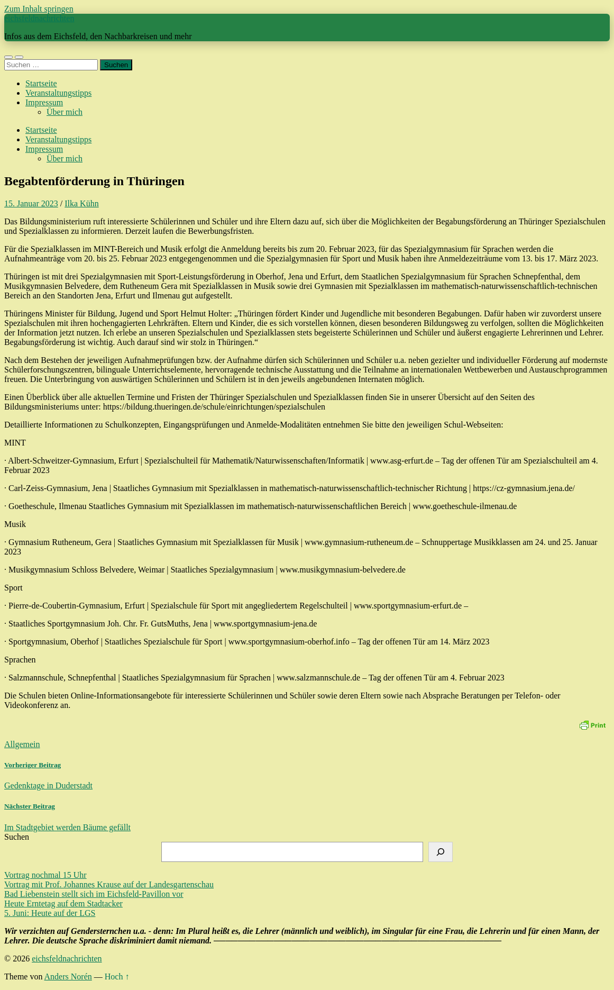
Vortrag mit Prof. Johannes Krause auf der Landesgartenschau (109, 884)
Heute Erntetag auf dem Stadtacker (63, 903)
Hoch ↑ (117, 976)
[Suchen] (440, 852)
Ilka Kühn (81, 203)
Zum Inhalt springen (39, 8)
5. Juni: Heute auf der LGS (49, 913)
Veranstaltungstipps (58, 92)
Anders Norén (68, 976)
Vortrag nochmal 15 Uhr (45, 874)
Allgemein (22, 744)
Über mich (65, 111)
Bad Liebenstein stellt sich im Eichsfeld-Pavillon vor (94, 893)
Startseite (41, 83)
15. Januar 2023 (31, 203)
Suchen (16, 836)
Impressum (44, 102)
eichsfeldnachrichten (39, 18)
